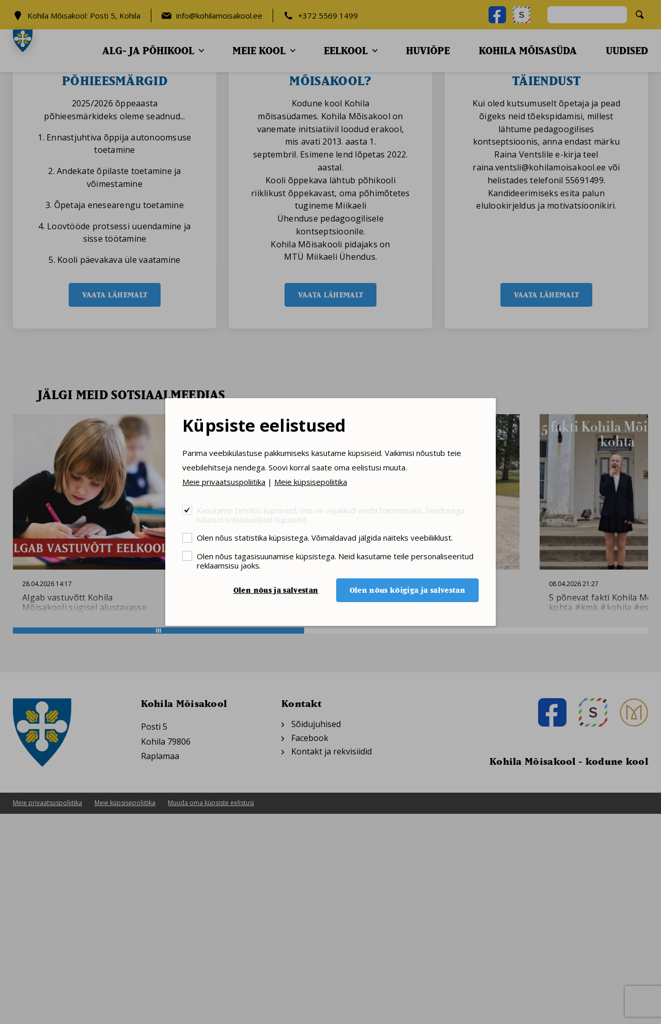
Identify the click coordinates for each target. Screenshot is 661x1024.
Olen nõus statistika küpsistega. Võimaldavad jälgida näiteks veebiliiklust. (325, 537)
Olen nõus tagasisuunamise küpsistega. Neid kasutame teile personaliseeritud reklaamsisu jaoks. (335, 560)
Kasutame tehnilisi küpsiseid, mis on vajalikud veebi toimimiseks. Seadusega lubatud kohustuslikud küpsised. (331, 514)
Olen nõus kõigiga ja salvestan (408, 590)
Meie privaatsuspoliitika (223, 482)
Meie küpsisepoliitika (310, 482)
